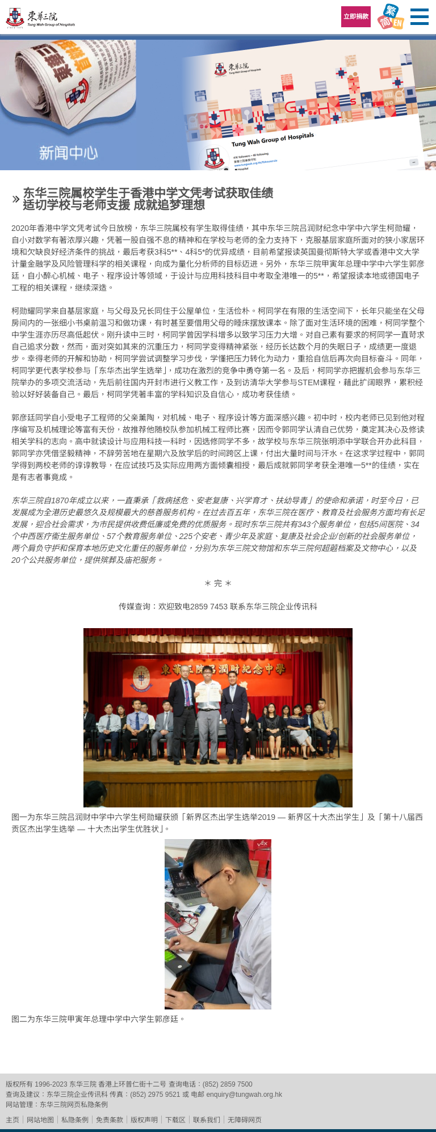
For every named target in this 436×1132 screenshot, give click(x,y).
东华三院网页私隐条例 (74, 1105)
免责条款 (109, 1120)
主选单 (419, 17)
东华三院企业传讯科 (77, 1095)
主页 (12, 1120)
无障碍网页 (245, 1120)
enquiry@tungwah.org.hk (244, 1095)
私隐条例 (75, 1120)
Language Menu (391, 17)
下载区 (175, 1120)
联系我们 (206, 1120)
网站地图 (40, 1120)
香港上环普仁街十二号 (132, 1084)
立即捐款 (355, 16)
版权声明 (144, 1120)
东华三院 (41, 20)
